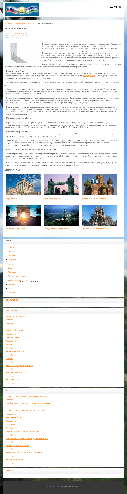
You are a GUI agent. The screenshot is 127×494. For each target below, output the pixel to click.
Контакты (11, 292)
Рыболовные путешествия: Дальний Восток (27, 439)
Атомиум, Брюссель (15, 316)
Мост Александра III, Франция (19, 366)
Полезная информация (17, 276)
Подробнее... (11, 320)
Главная (11, 248)
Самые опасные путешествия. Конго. (23, 432)
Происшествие (13, 272)
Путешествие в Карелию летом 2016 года (25, 410)
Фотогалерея (13, 284)
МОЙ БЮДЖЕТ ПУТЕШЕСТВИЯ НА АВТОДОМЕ (24, 453)
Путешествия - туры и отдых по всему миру (26, 396)
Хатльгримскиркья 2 (15, 352)
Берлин (9, 323)
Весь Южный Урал (14, 417)
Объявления (12, 300)
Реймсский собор (14, 330)
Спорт (10, 268)
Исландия (10, 425)
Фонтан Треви (12, 337)
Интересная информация (17, 280)
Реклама (10, 470)
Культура (11, 264)
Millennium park (13, 380)
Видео (10, 288)
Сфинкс (9, 359)
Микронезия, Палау (15, 460)
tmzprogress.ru (89, 76)
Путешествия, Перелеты (17, 446)
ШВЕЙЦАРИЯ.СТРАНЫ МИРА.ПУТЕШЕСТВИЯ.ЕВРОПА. (28, 403)
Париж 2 (9, 345)
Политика (11, 252)
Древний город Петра (16, 373)
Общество (12, 260)
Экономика (12, 256)
